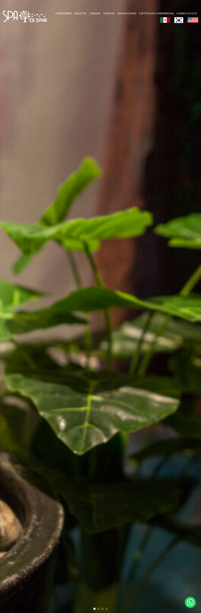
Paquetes (80, 13)
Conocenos (63, 13)
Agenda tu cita (187, 13)
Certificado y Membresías (156, 13)
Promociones (126, 13)
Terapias (109, 13)
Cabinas (94, 13)
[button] (190, 602)
